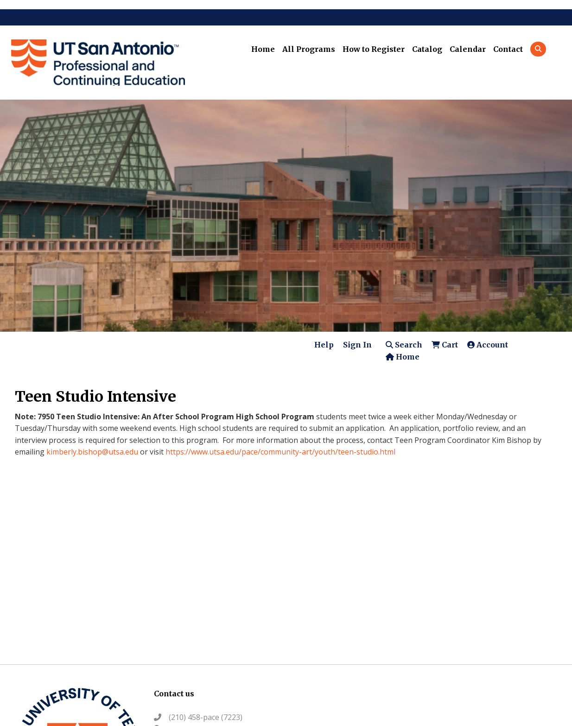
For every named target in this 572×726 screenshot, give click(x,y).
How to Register (374, 49)
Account (487, 344)
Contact (508, 49)
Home (263, 49)
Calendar (468, 49)
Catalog (427, 49)
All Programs (308, 49)
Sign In (357, 344)
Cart (445, 344)
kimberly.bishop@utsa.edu (92, 452)
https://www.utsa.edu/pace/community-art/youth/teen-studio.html (280, 452)
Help (324, 344)
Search (404, 344)
